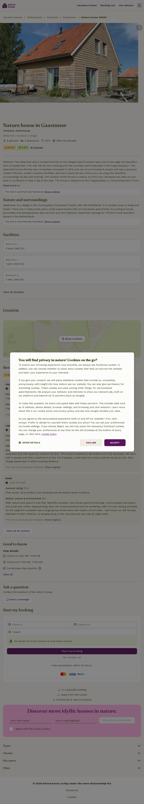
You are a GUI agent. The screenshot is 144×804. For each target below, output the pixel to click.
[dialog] (72, 401)
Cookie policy (49, 434)
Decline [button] (91, 442)
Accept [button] (115, 442)
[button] (29, 442)
